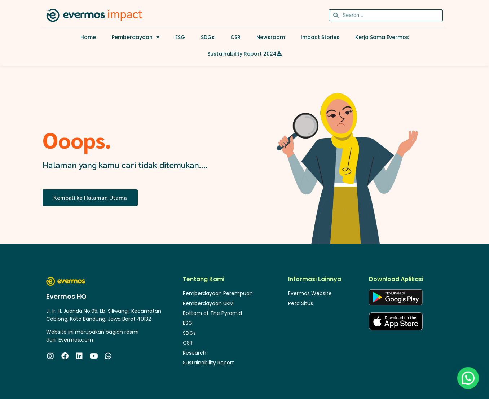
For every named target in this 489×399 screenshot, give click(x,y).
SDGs (208, 37)
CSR (235, 37)
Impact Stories (320, 37)
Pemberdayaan (135, 37)
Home (88, 37)
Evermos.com (75, 339)
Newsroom (270, 37)
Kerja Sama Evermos (382, 37)
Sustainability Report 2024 (244, 53)
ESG (180, 37)
